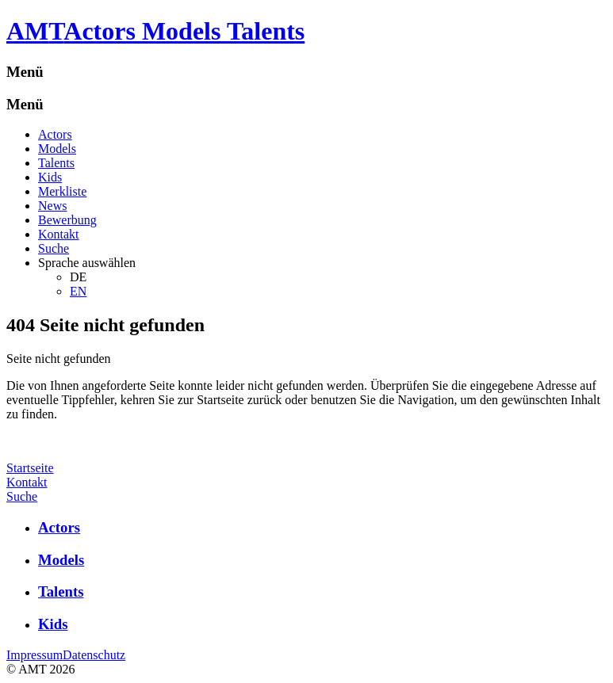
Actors (55, 134)
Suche (53, 248)
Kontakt (58, 234)
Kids (50, 177)
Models (57, 148)
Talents (56, 163)
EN (78, 291)
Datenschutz (94, 655)
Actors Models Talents (184, 31)
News (52, 205)
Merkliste (62, 191)
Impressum (34, 655)
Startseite (30, 468)
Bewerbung (67, 220)
